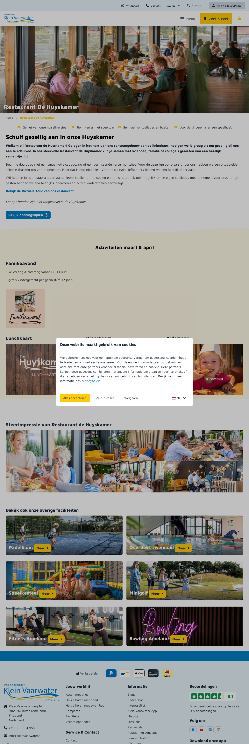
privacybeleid (91, 381)
